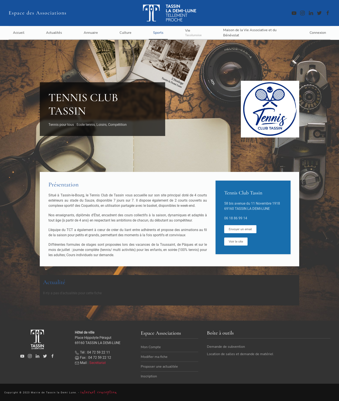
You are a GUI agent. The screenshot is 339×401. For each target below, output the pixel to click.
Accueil (18, 32)
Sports (158, 32)
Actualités (54, 32)
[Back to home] (169, 13)
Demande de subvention (226, 351)
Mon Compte (151, 358)
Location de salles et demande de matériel (240, 358)
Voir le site (236, 241)
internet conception (98, 394)
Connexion (318, 32)
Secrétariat (97, 373)
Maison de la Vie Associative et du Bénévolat (250, 33)
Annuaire (91, 32)
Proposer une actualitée (159, 377)
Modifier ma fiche (154, 367)
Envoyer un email (240, 229)
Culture (125, 32)
